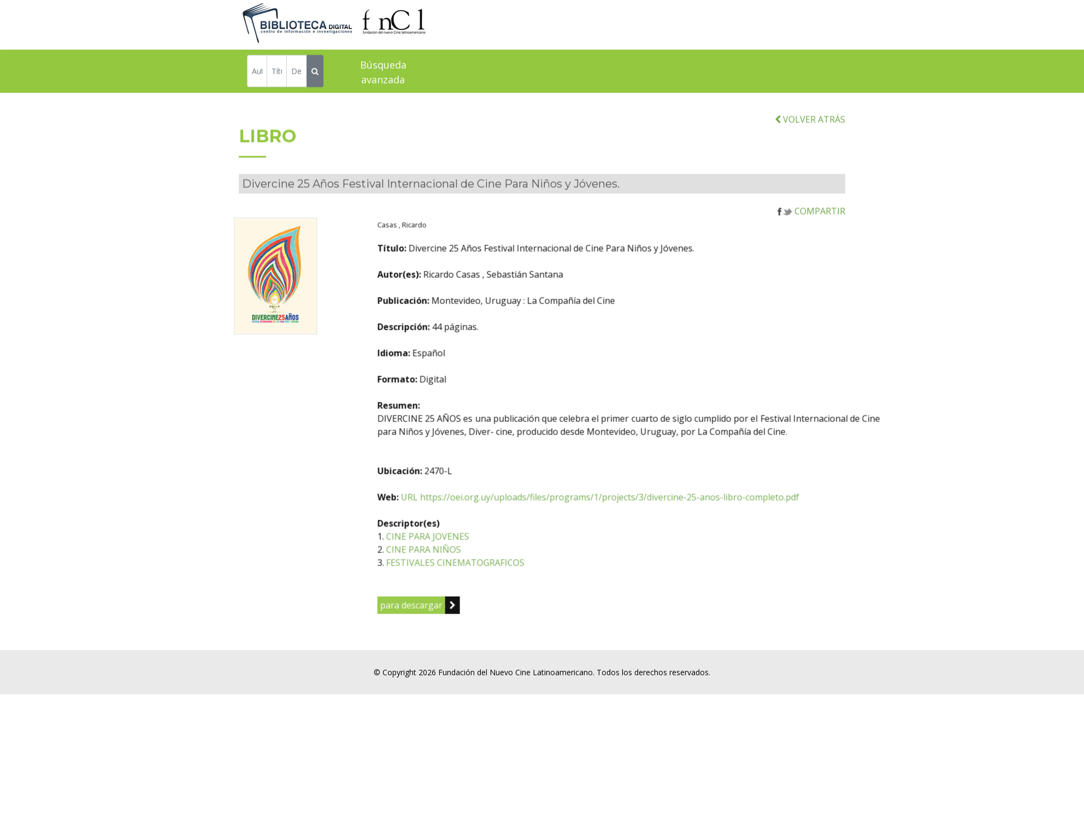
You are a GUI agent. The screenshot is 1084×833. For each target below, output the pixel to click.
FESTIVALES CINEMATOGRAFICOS (514, 586)
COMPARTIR (811, 235)
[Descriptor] (296, 73)
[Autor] (257, 73)
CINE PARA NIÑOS (482, 573)
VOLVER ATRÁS (810, 143)
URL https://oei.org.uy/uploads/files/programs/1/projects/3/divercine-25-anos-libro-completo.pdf (659, 521)
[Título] (277, 73)
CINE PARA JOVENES (486, 560)
